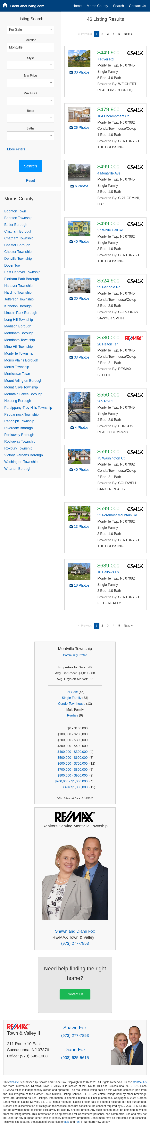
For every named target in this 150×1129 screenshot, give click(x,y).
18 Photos (81, 585)
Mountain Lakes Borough (23, 394)
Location (30, 40)
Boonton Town (15, 211)
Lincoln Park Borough (20, 313)
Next (127, 33)
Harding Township (18, 292)
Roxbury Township (18, 448)
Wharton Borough (17, 469)
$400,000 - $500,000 (72, 752)
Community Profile (75, 655)
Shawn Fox (75, 1027)
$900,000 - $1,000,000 (71, 781)
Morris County (97, 6)
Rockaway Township (19, 441)
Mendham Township (19, 340)
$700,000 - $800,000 (72, 769)
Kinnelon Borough (18, 306)
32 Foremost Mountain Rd (117, 515)
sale (67, 1121)
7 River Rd (105, 59)
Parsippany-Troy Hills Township (28, 408)
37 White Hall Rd (110, 230)
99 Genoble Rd (108, 287)
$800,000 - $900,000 (72, 775)
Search (118, 6)
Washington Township (21, 462)
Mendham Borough (19, 333)
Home (77, 6)
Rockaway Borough (19, 435)
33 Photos (81, 357)
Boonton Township (18, 218)
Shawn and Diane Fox (75, 931)
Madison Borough (17, 326)
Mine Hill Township (18, 347)
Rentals (72, 715)
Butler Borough (15, 225)
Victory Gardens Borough (23, 455)
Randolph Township (19, 421)
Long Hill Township (18, 320)
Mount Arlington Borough (23, 381)
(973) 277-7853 (75, 943)
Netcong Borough (17, 401)
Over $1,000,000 (75, 787)
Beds (30, 110)
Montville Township (18, 353)
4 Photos (81, 428)
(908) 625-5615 (75, 1057)
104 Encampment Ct (113, 116)
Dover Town (13, 265)
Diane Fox (75, 1049)
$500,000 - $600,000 (72, 758)
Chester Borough (17, 245)
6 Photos (81, 186)
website (14, 1082)
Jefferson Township (19, 299)
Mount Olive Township (21, 387)
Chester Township (18, 252)
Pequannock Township (21, 414)
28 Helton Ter (107, 344)
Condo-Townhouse (71, 704)
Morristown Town (17, 374)
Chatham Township (18, 238)
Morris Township (16, 367)
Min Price (30, 75)
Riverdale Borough (18, 428)
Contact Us (137, 6)
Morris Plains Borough (21, 360)
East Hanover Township (22, 272)
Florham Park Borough (21, 279)
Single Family (71, 698)
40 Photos (81, 242)
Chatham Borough (18, 231)
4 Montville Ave (108, 173)
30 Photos (81, 72)
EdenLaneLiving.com (27, 6)
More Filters (16, 149)
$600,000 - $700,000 (72, 763)
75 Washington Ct (110, 458)
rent (78, 1121)
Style (30, 58)
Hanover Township (18, 286)
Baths (30, 128)
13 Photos (81, 527)
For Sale (71, 692)
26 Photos (81, 127)
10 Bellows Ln (108, 572)
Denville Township (18, 259)
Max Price (30, 93)
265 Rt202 (105, 401)
